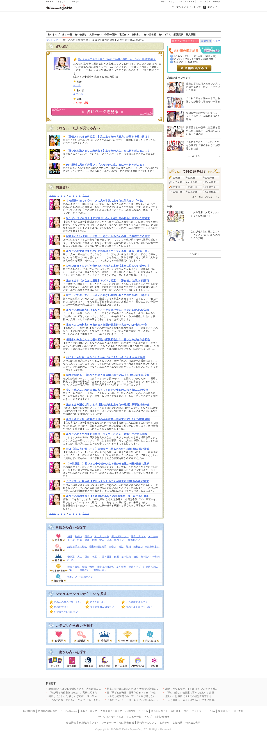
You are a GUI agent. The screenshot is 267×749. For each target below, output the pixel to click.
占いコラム (165, 34)
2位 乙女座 (176, 182)
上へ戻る (194, 253)
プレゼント (201, 2)
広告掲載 (177, 722)
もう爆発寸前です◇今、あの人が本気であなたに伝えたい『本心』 (105, 200)
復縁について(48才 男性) (186, 62)
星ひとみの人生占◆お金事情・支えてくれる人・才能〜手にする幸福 (106, 434)
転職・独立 (88, 566)
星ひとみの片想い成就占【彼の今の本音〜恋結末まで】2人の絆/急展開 (108, 419)
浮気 (79, 540)
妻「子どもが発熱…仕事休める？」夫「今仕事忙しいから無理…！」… (146, 692)
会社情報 (71, 722)
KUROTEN (29, 711)
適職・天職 (73, 566)
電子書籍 (238, 711)
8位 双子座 (191, 191)
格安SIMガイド (159, 711)
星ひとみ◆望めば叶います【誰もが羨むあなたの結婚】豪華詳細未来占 (108, 404)
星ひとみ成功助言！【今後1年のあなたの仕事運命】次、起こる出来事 (107, 496)
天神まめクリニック (111, 711)
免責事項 (165, 722)
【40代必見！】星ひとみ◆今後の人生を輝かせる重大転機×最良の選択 (107, 463)
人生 (79, 556)
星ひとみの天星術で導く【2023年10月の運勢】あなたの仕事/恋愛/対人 (117, 59)
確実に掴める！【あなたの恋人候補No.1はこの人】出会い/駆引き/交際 (108, 375)
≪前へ (52, 195)
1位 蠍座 (175, 177)
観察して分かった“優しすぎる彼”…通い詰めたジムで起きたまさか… (86, 696)
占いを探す (81, 34)
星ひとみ (78, 94)
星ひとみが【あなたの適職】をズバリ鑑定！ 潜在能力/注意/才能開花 (107, 280)
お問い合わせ (162, 716)
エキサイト (213, 7)
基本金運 (121, 566)
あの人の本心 (101, 536)
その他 (77, 85)
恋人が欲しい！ (120, 536)
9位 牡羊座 (208, 177)
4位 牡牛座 (176, 191)
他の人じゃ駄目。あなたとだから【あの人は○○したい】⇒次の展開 (105, 357)
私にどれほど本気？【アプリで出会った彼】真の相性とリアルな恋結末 (108, 218)
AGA (212, 711)
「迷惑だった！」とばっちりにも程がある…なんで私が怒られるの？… (146, 700)
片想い (78, 536)
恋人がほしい (97, 602)
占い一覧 (67, 34)
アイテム (143, 711)
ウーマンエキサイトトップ (186, 7)
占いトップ (54, 34)
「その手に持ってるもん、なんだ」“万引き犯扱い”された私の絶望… (86, 700)
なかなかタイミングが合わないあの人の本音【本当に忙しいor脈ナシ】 (108, 265)
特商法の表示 (193, 722)
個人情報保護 (126, 722)
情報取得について (147, 722)
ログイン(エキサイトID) (185, 41)
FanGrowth (71, 711)
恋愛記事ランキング (179, 77)
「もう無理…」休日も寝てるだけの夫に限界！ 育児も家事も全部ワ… (203, 700)
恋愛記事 (178, 34)
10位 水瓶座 (209, 182)
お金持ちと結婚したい (66, 611)
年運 (94, 556)
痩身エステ (224, 711)
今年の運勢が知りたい (102, 607)
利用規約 (84, 722)
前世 (136, 556)
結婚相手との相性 (77, 546)
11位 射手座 (209, 187)
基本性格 (126, 556)
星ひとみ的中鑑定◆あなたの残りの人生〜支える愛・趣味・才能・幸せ (108, 251)
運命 (87, 556)
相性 (69, 536)
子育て (164, 2)
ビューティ (190, 2)
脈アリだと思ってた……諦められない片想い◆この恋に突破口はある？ (108, 295)
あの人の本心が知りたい (67, 602)
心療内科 (130, 711)
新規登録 (206, 41)
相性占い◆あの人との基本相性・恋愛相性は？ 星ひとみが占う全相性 (108, 339)
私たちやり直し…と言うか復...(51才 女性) (195, 56)
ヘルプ (216, 41)
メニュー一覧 (214, 2)
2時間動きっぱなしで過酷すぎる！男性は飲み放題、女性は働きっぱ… (87, 688)
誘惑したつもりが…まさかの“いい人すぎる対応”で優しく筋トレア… (203, 688)
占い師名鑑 (150, 34)
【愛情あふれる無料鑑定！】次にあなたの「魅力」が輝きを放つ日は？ (108, 136)
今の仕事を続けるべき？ (139, 607)
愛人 (101, 540)
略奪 (94, 540)
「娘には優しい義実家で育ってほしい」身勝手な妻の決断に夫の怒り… (204, 692)
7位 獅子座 (191, 187)
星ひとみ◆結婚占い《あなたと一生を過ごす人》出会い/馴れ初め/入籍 (107, 309)
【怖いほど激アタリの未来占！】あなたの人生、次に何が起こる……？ (108, 150)
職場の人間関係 (105, 566)
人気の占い (96, 34)
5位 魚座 (190, 177)
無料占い (136, 34)
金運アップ (135, 566)
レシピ (180, 2)
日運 (116, 556)
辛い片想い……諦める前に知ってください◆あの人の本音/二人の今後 (107, 389)
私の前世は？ (61, 607)
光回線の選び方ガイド (50, 711)
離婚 (128, 546)
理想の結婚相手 (97, 546)
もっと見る (194, 156)
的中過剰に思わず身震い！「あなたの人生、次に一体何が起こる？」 (106, 164)
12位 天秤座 (209, 191)
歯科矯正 (176, 711)
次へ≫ (86, 195)
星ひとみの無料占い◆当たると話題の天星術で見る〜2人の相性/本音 (106, 324)
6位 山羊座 (191, 182)
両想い (88, 536)
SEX (109, 540)
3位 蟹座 (175, 187)
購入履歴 (191, 34)
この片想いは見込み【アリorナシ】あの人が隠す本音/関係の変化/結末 (107, 481)
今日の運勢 (110, 34)
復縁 (87, 540)
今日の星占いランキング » (205, 197)
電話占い (124, 34)
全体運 (71, 556)
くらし (172, 2)
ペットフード (199, 711)
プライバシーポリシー (104, 722)
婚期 (121, 546)
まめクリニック (88, 711)
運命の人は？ (138, 536)
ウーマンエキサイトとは (110, 716)
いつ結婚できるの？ (137, 602)
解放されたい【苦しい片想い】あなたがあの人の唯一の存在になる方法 (108, 236)
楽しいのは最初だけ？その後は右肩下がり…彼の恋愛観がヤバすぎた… (204, 696)
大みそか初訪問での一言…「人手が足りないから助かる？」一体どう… (146, 696)
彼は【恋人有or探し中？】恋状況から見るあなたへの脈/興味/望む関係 (107, 448)
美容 (186, 711)
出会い (112, 546)
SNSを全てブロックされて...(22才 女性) (194, 59)
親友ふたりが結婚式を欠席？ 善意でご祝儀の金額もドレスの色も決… (145, 688)
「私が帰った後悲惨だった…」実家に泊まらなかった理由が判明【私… (87, 692)
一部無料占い (133, 540)
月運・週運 (105, 556)
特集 (169, 206)
